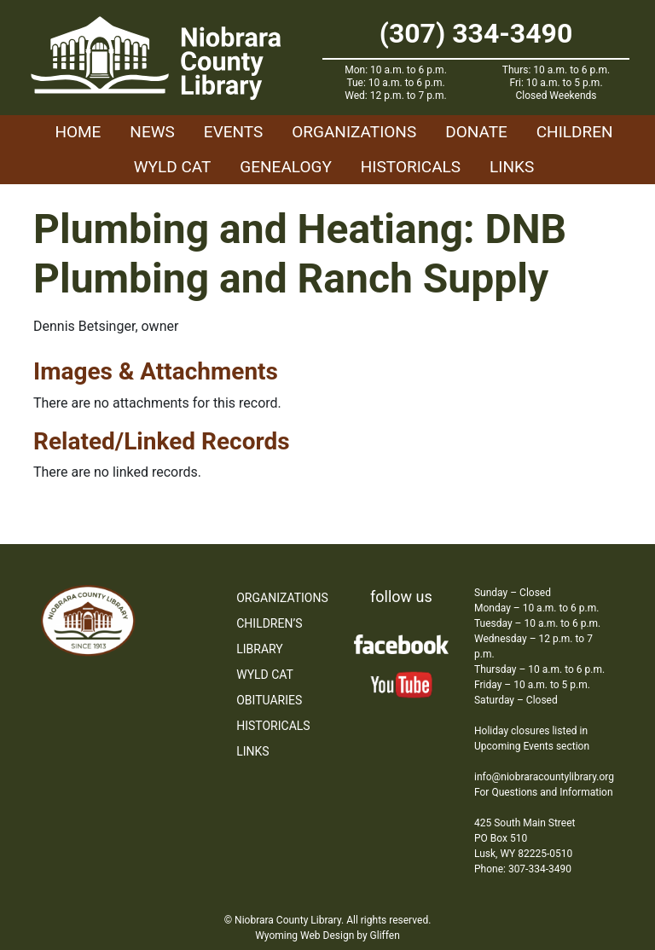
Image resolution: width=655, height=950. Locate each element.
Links (512, 167)
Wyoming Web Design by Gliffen (327, 935)
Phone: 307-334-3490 (522, 869)
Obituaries (269, 700)
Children (574, 132)
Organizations (354, 132)
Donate (476, 132)
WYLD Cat (173, 167)
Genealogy (286, 167)
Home (78, 132)
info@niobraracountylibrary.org (544, 777)
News (152, 132)
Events (233, 132)
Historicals (411, 167)
